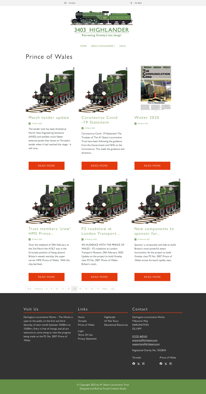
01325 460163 (139, 336)
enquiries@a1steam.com (145, 340)
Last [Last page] (112, 288)
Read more (46, 165)
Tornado (82, 321)
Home (83, 46)
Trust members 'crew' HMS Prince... (50, 231)
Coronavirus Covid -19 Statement (100, 119)
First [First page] (29, 288)
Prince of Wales (86, 324)
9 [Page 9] (51, 288)
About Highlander (102, 46)
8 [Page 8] (46, 288)
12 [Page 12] (68, 288)
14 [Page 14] (80, 288)
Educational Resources (116, 324)
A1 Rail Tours (111, 321)
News (122, 46)
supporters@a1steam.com (146, 344)
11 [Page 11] (63, 288)
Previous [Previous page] (39, 288)
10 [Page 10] (57, 288)
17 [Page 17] (98, 288)
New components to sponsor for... (154, 231)
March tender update (49, 117)
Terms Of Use (85, 334)
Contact (69, 3)
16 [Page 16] (92, 288)
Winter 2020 (146, 117)
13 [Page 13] (74, 288)
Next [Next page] (105, 288)
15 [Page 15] (86, 288)
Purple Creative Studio (114, 388)
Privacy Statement (87, 338)
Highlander (110, 317)
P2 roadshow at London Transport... (101, 231)
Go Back (136, 3)
